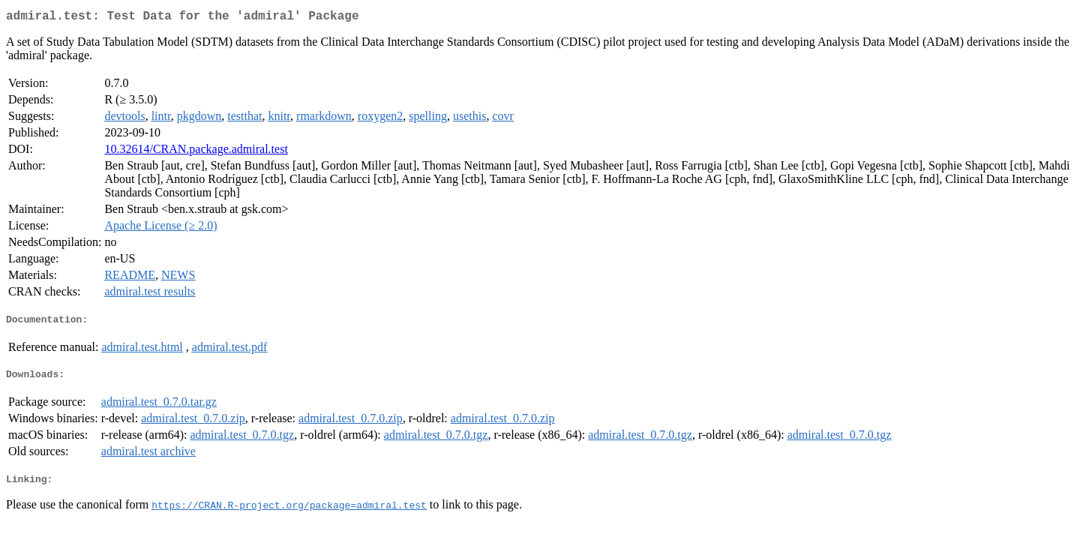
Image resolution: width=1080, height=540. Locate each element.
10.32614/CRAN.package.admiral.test (195, 152)
